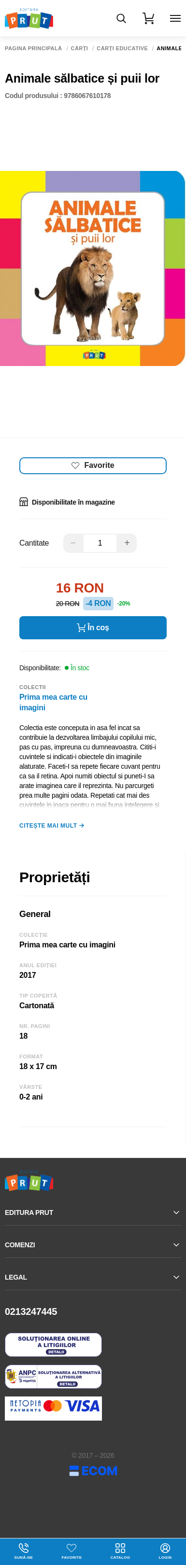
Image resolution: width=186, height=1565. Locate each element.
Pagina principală (33, 48)
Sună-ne (23, 1551)
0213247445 (31, 1311)
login (165, 1551)
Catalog (120, 1551)
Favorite (71, 1557)
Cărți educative (122, 48)
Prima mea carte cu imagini (53, 702)
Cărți (79, 48)
